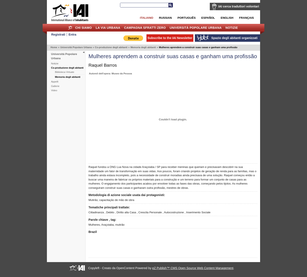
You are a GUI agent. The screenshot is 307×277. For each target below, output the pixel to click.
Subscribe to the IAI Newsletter (170, 38)
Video (54, 90)
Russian (165, 17)
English (227, 17)
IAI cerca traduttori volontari (238, 6)
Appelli (54, 81)
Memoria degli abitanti (143, 47)
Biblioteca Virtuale (64, 72)
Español (208, 17)
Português (187, 17)
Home (70, 28)
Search (170, 5)
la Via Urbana (108, 27)
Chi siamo (83, 27)
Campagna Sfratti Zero (145, 27)
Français (246, 17)
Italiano (146, 17)
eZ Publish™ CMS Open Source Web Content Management (192, 268)
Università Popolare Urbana (195, 27)
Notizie (232, 27)
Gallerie (55, 86)
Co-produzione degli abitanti (111, 47)
